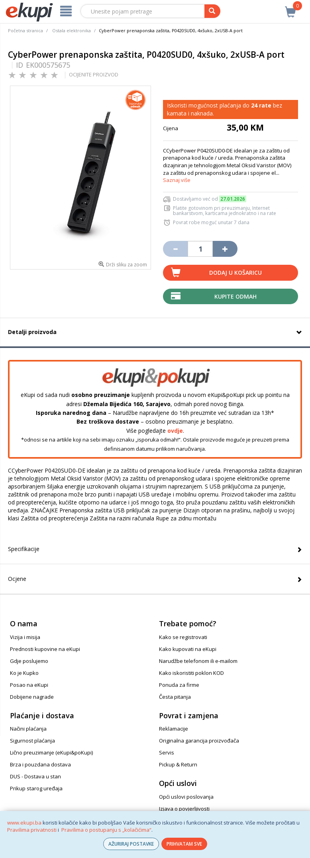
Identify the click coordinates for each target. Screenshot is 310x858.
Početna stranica (25, 30)
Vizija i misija (25, 637)
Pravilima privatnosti (32, 829)
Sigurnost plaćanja (32, 740)
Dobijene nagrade (32, 696)
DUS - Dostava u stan (35, 776)
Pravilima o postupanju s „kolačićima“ (106, 829)
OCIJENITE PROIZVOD (93, 74)
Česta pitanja (175, 696)
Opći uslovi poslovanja (186, 796)
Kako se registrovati (183, 637)
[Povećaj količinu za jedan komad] (225, 249)
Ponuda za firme (179, 684)
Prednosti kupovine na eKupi (45, 649)
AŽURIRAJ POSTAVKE (131, 843)
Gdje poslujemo (29, 661)
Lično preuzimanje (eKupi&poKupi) (51, 752)
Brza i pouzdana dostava (40, 764)
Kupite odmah (235, 296)
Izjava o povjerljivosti (184, 808)
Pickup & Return (178, 764)
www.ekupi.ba (24, 822)
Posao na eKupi (29, 684)
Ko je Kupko (24, 672)
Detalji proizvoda (32, 332)
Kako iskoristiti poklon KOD (191, 672)
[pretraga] (212, 11)
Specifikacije (23, 549)
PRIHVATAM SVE (184, 843)
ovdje (175, 430)
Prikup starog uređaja (36, 788)
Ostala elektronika (71, 30)
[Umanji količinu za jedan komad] (175, 249)
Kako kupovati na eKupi (187, 649)
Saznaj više (176, 180)
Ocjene (17, 578)
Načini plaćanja (28, 728)
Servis (166, 752)
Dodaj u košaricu (235, 272)
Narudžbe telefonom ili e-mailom (198, 661)
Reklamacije (173, 728)
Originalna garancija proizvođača (199, 740)
